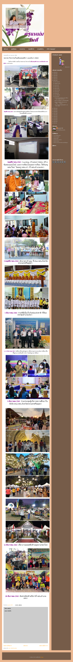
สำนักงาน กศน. (56, 141)
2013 (55, 119)
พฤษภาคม (57, 90)
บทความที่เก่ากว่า (43, 645)
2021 (55, 80)
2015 (55, 116)
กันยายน (56, 86)
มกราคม (56, 96)
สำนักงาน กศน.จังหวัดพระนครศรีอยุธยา (61, 142)
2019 (55, 109)
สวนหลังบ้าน (40, 49)
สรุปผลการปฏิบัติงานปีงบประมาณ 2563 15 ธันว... (61, 103)
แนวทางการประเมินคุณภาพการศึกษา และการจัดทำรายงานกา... (61, 98)
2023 (55, 77)
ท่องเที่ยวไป (31, 49)
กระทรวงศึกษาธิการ (57, 135)
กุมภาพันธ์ (57, 94)
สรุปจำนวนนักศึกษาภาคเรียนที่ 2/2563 (62, 100)
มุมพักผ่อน (13, 49)
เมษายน (56, 91)
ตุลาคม (56, 85)
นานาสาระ (22, 49)
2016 (55, 114)
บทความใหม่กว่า (7, 645)
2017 (55, 113)
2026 (55, 72)
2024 (55, 75)
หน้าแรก (6, 49)
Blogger (42, 657)
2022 (55, 78)
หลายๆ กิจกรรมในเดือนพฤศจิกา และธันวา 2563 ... (61, 105)
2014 (55, 118)
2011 (55, 123)
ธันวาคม (56, 81)
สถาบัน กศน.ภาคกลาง (58, 139)
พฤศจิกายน (57, 83)
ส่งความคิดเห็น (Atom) (13, 648)
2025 (55, 73)
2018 (55, 111)
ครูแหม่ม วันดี (60, 128)
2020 (55, 108)
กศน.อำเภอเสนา (56, 136)
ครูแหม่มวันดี (56, 138)
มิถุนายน (56, 88)
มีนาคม (56, 93)
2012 (55, 121)
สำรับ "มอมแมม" (51, 49)
